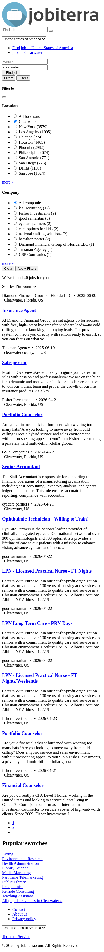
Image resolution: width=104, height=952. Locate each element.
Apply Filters (27, 268)
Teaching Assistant (17, 896)
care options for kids (38, 228)
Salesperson (14, 362)
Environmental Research (22, 858)
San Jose (32, 173)
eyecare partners (35, 223)
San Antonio (34, 158)
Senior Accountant (21, 466)
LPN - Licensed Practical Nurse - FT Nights (47, 571)
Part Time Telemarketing (22, 877)
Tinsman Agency (36, 249)
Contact (18, 909)
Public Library (14, 882)
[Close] (4, 97)
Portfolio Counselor (22, 414)
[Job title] (25, 61)
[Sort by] (26, 286)
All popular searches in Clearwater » (32, 900)
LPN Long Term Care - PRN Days (37, 623)
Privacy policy (24, 919)
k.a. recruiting (34, 208)
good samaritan (34, 218)
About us (19, 914)
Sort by (8, 286)
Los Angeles (35, 132)
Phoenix (31, 147)
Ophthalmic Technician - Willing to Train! (45, 519)
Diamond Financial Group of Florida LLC (56, 244)
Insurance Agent (19, 310)
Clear (8, 268)
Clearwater (28, 121)
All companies (30, 203)
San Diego (32, 163)
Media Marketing (16, 872)
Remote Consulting (18, 891)
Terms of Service (16, 936)
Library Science (15, 868)
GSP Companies (35, 254)
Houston (32, 142)
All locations (29, 116)
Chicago (30, 137)
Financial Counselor (23, 785)
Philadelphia (34, 152)
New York (33, 127)
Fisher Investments (37, 213)
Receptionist (12, 886)
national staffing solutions (43, 234)
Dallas (30, 168)
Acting (7, 854)
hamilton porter (34, 239)
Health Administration (20, 863)
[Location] (25, 67)
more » (8, 182)
